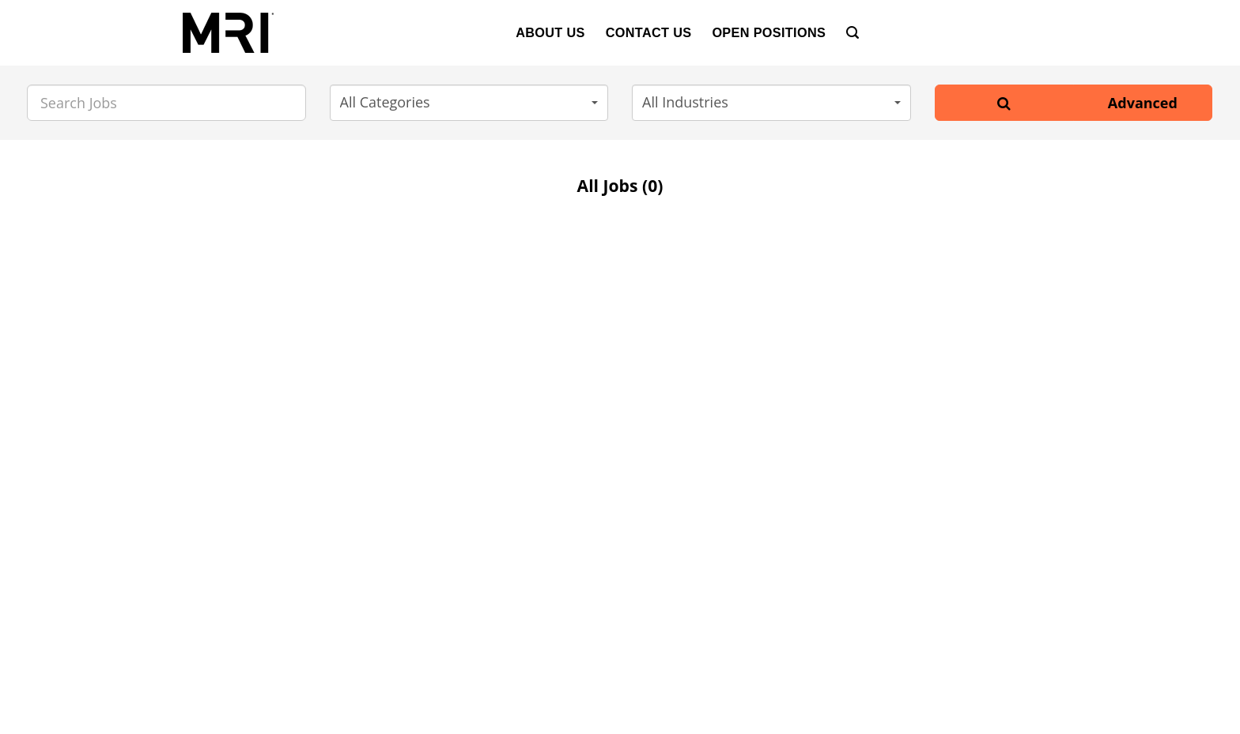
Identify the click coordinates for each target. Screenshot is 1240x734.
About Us (550, 32)
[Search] (852, 32)
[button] (469, 103)
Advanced (1143, 102)
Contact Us (649, 32)
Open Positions (769, 32)
